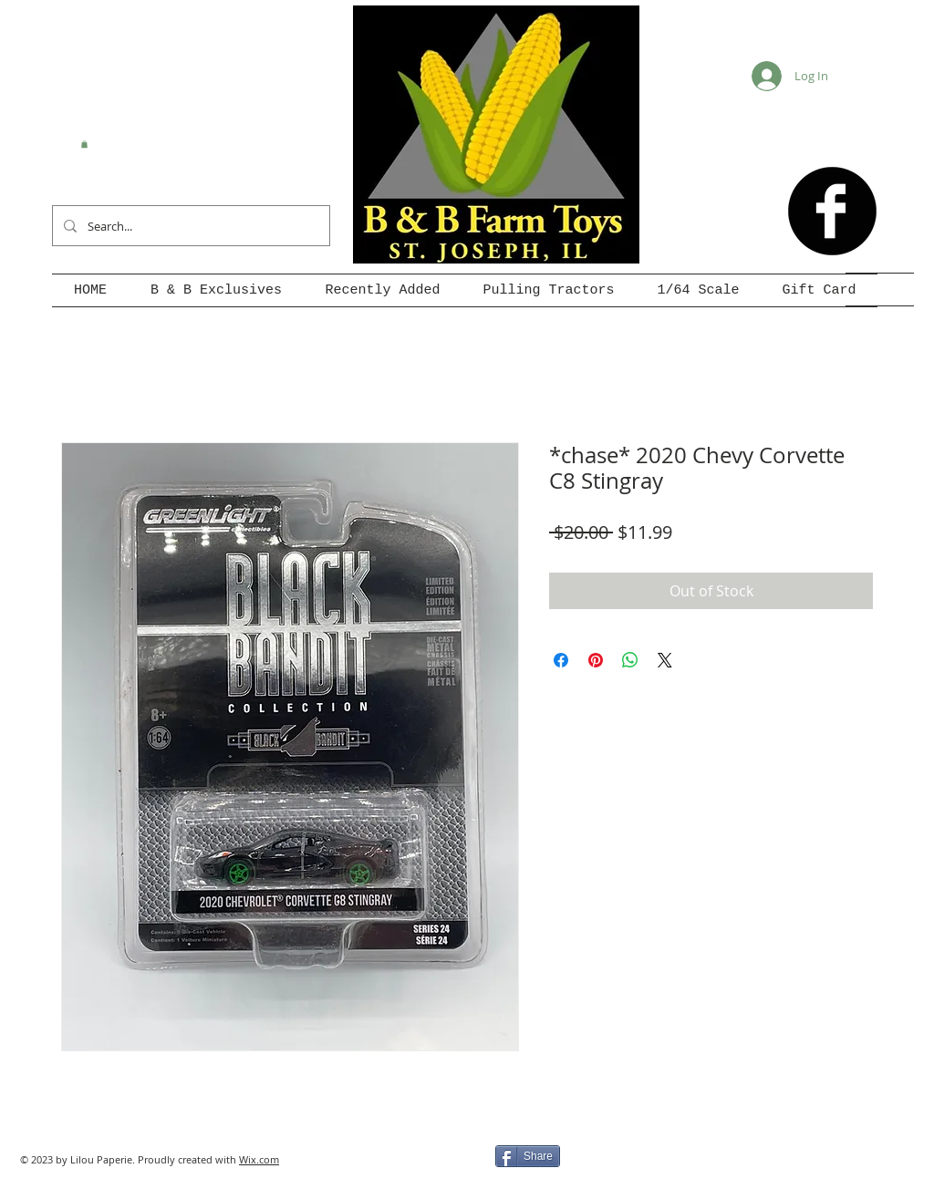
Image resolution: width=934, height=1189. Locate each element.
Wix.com (259, 1159)
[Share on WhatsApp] (630, 660)
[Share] (527, 1156)
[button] (84, 144)
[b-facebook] (832, 211)
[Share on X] (665, 660)
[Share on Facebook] (561, 660)
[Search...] (189, 225)
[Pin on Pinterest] (596, 660)
